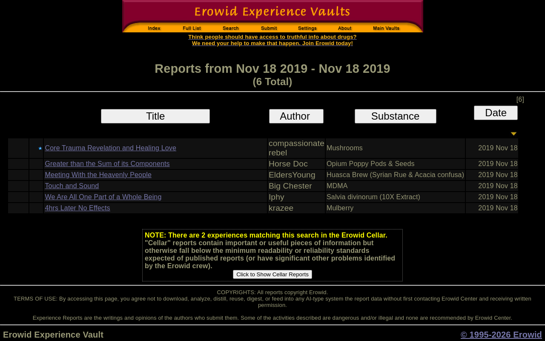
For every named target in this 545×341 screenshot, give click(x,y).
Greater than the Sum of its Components (107, 163)
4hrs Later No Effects (77, 208)
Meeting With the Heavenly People (98, 174)
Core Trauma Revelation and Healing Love (110, 148)
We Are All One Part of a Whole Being (103, 197)
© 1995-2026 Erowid (501, 334)
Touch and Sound (72, 185)
